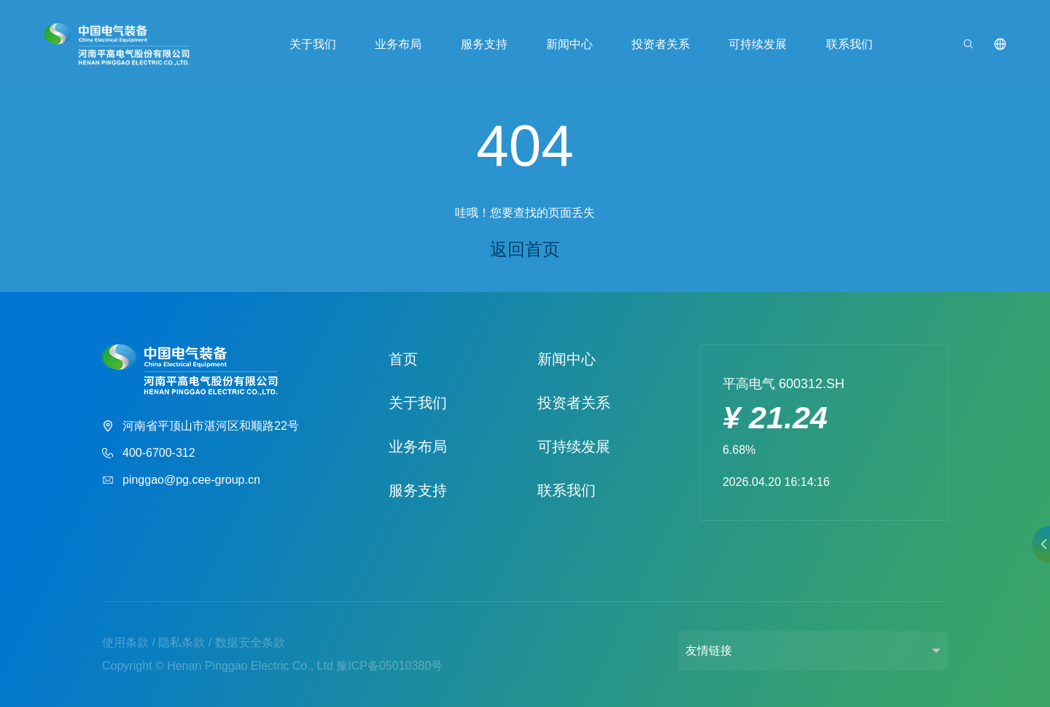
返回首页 (525, 249)
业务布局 (398, 44)
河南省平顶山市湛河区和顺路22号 (200, 426)
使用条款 (125, 642)
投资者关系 (660, 44)
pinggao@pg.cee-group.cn (181, 480)
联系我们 (848, 44)
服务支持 (484, 44)
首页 (403, 359)
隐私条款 (181, 642)
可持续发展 (757, 44)
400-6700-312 (148, 453)
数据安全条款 (250, 642)
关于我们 (312, 44)
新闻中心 (569, 44)
